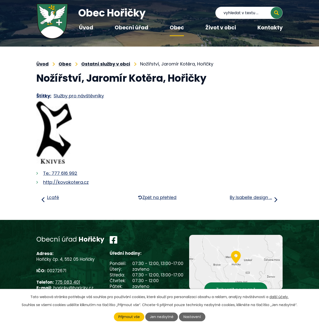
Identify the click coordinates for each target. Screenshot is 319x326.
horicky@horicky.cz (73, 288)
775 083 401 (67, 282)
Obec (177, 27)
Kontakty (270, 27)
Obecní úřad (131, 27)
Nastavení (192, 316)
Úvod (86, 27)
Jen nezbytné (161, 316)
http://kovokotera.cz (66, 182)
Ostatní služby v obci (105, 64)
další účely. (279, 296)
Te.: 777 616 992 (60, 173)
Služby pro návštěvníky (79, 96)
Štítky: (43, 96)
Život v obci (220, 27)
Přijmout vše (129, 316)
